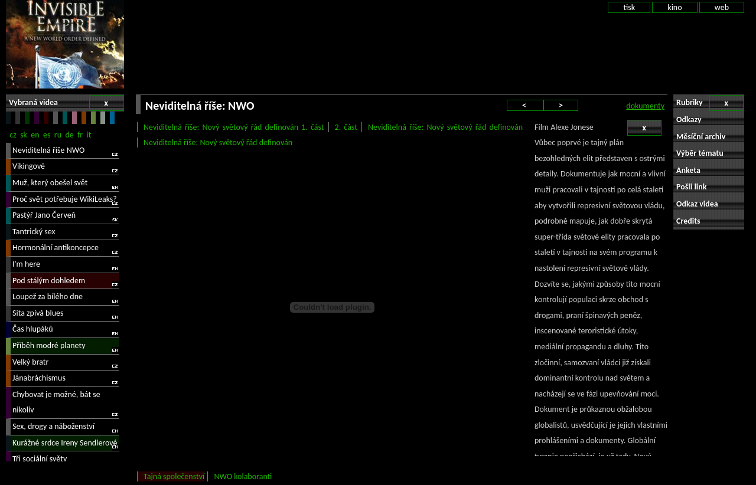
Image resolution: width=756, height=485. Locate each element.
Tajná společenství (174, 476)
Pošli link (691, 187)
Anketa (688, 170)
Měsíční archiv (700, 137)
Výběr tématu (700, 153)
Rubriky (710, 103)
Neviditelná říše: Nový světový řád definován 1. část (234, 127)
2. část (346, 127)
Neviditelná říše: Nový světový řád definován (445, 127)
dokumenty (645, 106)
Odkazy (689, 119)
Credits (688, 221)
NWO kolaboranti (243, 476)
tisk (629, 7)
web (722, 7)
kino (674, 7)
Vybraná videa (66, 103)
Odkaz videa (697, 204)
